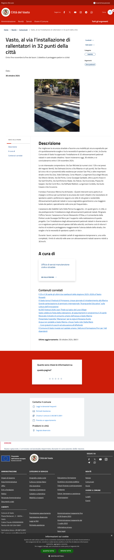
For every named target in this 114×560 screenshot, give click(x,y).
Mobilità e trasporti (36, 497)
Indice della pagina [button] (14, 140)
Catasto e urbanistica (37, 493)
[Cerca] (110, 12)
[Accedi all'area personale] (102, 2)
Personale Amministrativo (11, 497)
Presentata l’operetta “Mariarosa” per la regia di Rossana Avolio (65, 318)
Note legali (61, 531)
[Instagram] (79, 12)
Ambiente (61, 489)
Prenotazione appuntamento (40, 513)
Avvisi (88, 485)
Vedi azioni (90, 45)
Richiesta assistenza (37, 525)
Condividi (89, 40)
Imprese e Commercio (37, 489)
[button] (57, 556)
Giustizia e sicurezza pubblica (68, 481)
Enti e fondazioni (7, 489)
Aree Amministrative (9, 481)
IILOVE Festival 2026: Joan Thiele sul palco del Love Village (62, 309)
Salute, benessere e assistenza (68, 493)
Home (6, 29)
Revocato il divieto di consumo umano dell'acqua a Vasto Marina (65, 315)
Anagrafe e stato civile (37, 477)
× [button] (111, 535)
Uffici (3, 485)
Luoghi (88, 496)
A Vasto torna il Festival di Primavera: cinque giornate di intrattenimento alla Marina (73, 300)
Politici (3, 493)
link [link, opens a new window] (78, 546)
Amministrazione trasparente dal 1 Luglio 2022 (69, 522)
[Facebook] (63, 12)
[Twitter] (68, 12)
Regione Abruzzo (7, 3)
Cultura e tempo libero (37, 481)
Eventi (88, 500)
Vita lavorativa (34, 485)
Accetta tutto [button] (48, 551)
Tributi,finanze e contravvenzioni (69, 485)
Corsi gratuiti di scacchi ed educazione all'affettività (61, 325)
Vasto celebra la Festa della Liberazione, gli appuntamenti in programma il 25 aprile (73, 312)
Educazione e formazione (66, 477)
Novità (14, 29)
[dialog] (57, 546)
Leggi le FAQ (34, 521)
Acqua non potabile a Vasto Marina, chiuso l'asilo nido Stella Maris (66, 321)
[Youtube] (74, 12)
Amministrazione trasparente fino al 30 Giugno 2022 (70, 515)
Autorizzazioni (62, 497)
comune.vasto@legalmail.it (15, 533)
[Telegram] (85, 12)
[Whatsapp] (90, 12)
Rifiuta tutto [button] (66, 551)
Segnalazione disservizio (38, 517)
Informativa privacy (64, 527)
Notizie (88, 477)
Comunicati (23, 29)
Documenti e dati (7, 501)
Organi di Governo (8, 477)
